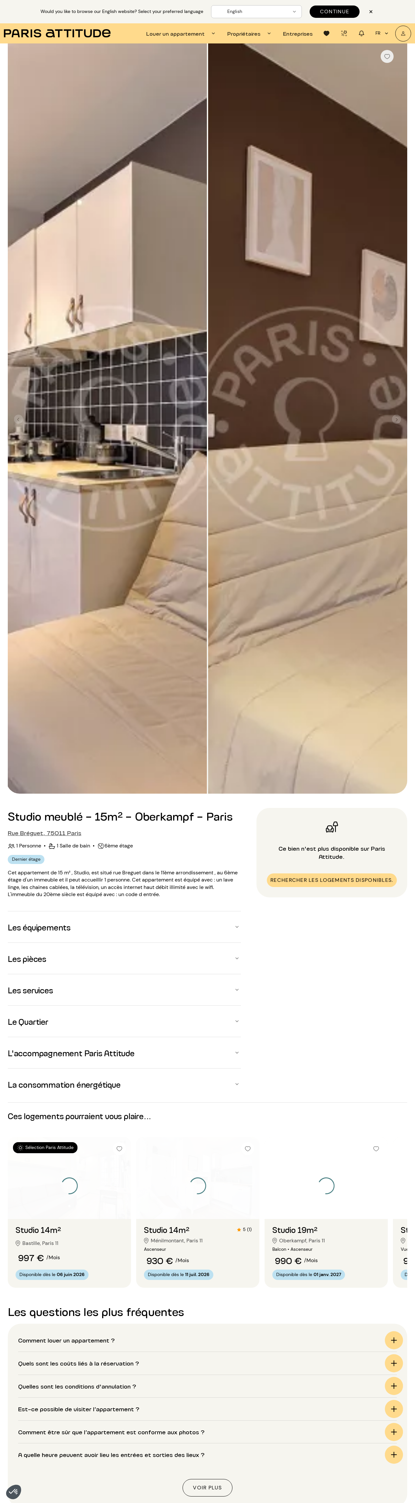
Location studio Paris (219, 1422)
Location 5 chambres (306, 1496)
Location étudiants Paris (223, 1447)
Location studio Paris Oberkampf (240, 1359)
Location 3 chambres (306, 1480)
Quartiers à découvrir (370, 1402)
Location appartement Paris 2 (43, 1422)
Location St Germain (364, 1496)
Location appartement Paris (228, 1413)
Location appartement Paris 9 (43, 1480)
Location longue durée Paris (228, 1438)
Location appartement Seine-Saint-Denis (137, 1488)
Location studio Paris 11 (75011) (156, 1359)
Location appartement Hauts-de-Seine (134, 1480)
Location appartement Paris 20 (125, 1471)
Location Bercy (358, 1438)
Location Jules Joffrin (365, 1455)
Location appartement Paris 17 (124, 1447)
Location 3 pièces (302, 1438)
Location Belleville (361, 1430)
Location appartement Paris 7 (43, 1463)
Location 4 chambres (306, 1488)
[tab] (181, 33)
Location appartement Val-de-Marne (132, 1496)
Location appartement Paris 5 (43, 1447)
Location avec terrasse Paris (228, 1463)
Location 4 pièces (302, 1447)
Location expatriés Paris (223, 1455)
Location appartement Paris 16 (124, 1438)
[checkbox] (387, 56)
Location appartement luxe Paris (233, 1471)
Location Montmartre (365, 1471)
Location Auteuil (359, 1413)
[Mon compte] (403, 33)
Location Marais (359, 1463)
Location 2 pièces (302, 1430)
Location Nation (358, 1488)
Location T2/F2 (299, 1413)
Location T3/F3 (298, 1422)
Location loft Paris (216, 1430)
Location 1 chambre (304, 1463)
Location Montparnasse (368, 1480)
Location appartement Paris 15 (124, 1430)
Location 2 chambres (306, 1471)
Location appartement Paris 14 (124, 1422)
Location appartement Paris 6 (43, 1455)
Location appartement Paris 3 (43, 1430)
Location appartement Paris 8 (43, 1471)
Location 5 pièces (302, 1455)
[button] (13, 1492)
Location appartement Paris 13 (124, 1413)
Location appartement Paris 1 (42, 1413)
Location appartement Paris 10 (44, 1488)
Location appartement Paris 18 (124, 1455)
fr (382, 33)
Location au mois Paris (221, 1480)
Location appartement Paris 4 (43, 1438)
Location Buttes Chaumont (372, 1447)
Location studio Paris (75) (81, 1359)
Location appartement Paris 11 (43, 1496)
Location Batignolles (364, 1422)
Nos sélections (302, 1402)
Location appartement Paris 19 (124, 1463)
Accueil (33, 1359)
